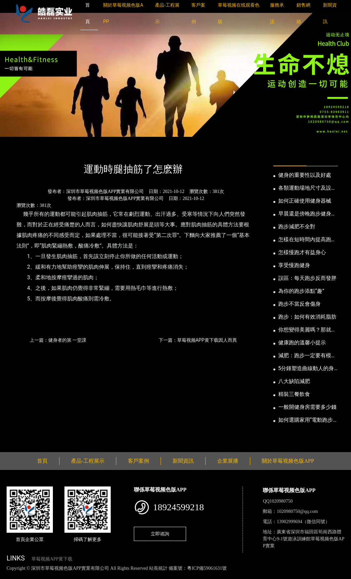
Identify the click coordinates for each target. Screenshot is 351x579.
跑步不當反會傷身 (299, 304)
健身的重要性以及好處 (304, 175)
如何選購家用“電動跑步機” (305, 420)
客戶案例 (138, 461)
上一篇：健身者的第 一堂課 (58, 340)
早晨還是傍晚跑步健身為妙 (307, 214)
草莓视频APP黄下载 (51, 559)
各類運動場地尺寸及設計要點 (307, 188)
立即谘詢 (160, 533)
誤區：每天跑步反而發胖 (307, 278)
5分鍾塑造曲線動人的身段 (306, 368)
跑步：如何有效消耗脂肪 (307, 317)
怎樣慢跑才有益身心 (302, 252)
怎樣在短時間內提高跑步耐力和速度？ (307, 240)
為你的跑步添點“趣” (301, 291)
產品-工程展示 (87, 461)
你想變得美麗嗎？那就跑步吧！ (307, 330)
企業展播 (227, 461)
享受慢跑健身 (294, 265)
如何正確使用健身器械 (304, 201)
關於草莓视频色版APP (288, 461)
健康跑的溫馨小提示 (302, 342)
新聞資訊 (41, 151)
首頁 (18, 151)
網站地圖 (10, 575)
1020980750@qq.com (297, 511)
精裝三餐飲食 (294, 394)
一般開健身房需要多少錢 (307, 407)
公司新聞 (68, 151)
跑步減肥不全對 (296, 226)
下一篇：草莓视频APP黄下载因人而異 (198, 340)
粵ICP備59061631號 (207, 568)
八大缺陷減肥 (294, 381)
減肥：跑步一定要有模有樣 (307, 356)
